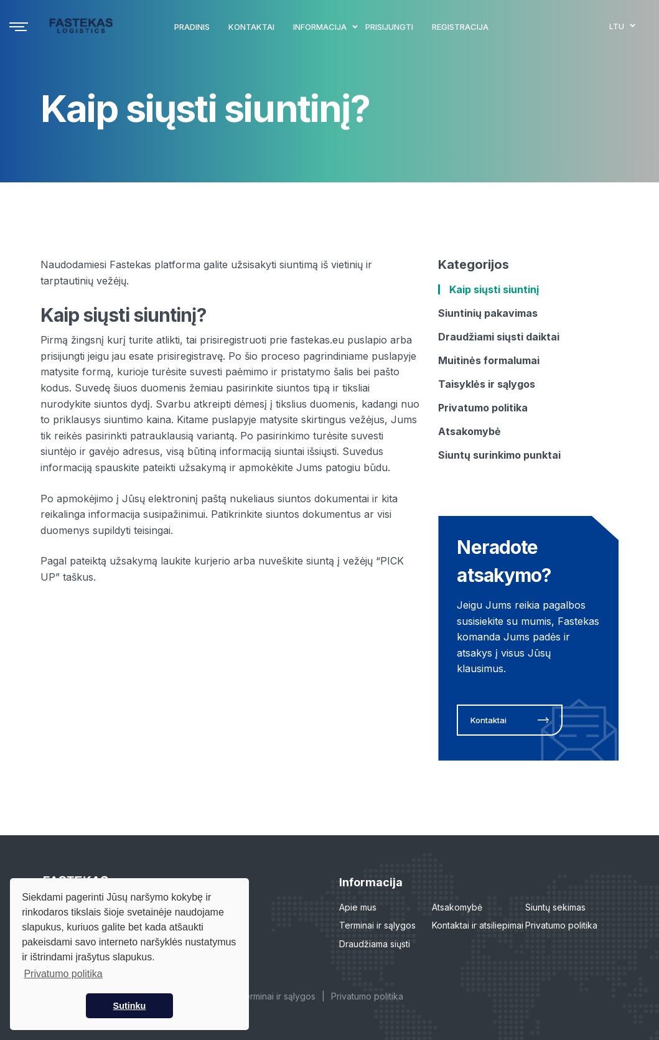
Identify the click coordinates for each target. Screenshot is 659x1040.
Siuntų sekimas (555, 907)
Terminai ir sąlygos (377, 925)
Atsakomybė (457, 907)
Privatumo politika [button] (63, 973)
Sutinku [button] (129, 1006)
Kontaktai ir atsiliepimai (477, 925)
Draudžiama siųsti (374, 944)
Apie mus (357, 907)
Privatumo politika (561, 925)
